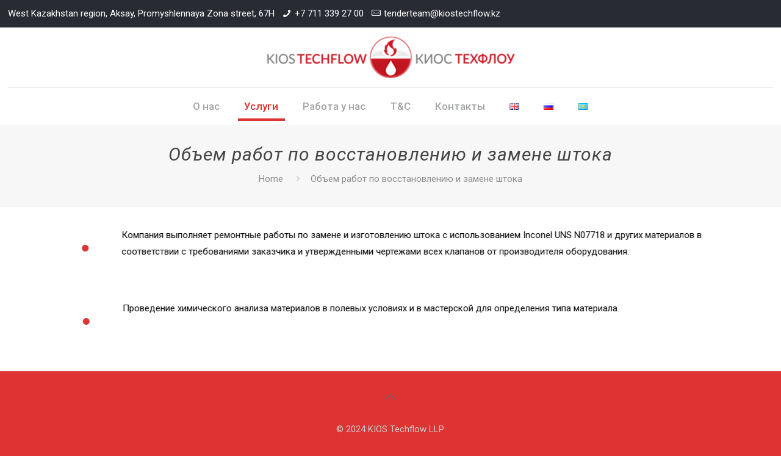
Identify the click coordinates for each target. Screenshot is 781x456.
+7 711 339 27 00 (329, 13)
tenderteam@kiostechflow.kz (442, 13)
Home (271, 178)
